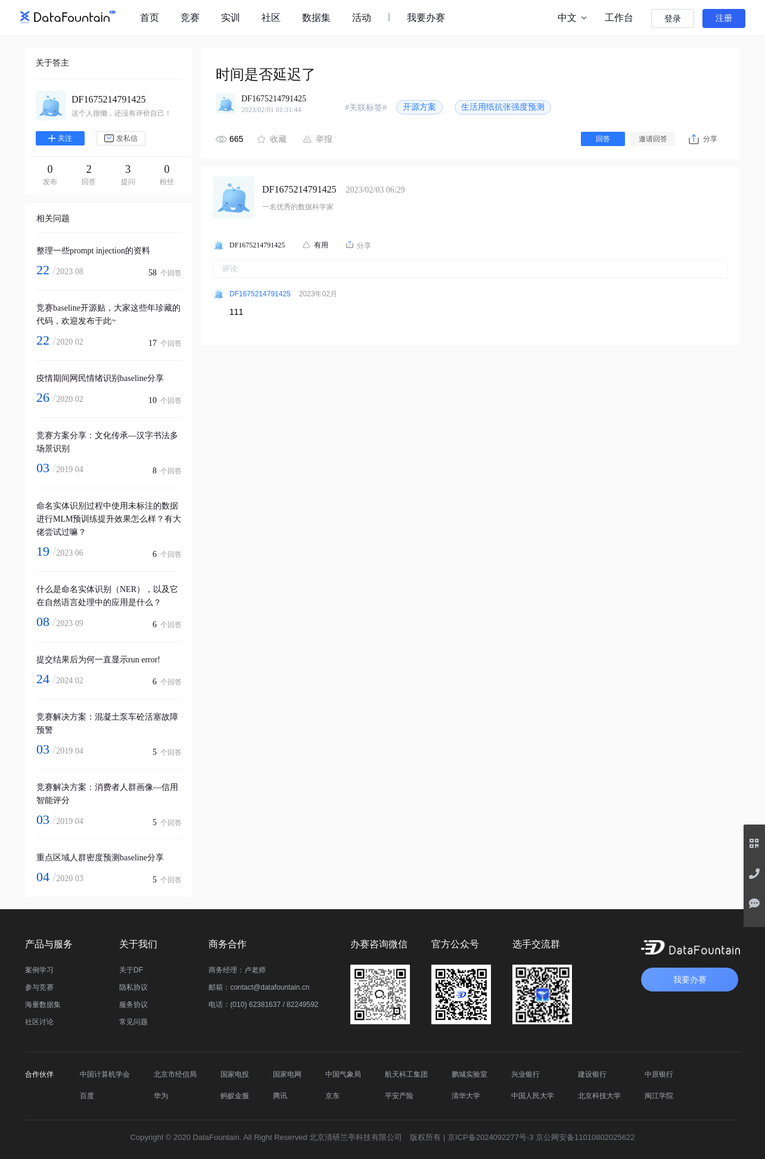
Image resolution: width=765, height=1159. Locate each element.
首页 (149, 18)
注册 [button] (724, 18)
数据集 (316, 18)
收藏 (274, 139)
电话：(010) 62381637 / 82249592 (263, 1004)
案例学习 (39, 970)
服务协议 (133, 1004)
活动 (361, 18)
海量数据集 (43, 1004)
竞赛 (190, 18)
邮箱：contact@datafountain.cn (259, 987)
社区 (271, 18)
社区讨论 (39, 1022)
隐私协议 (133, 987)
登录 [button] (672, 18)
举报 (318, 139)
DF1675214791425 (299, 189)
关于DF (131, 970)
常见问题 (133, 1022)
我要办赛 (426, 18)
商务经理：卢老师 (237, 970)
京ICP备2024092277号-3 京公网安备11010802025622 (541, 1137)
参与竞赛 (39, 987)
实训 (230, 18)
